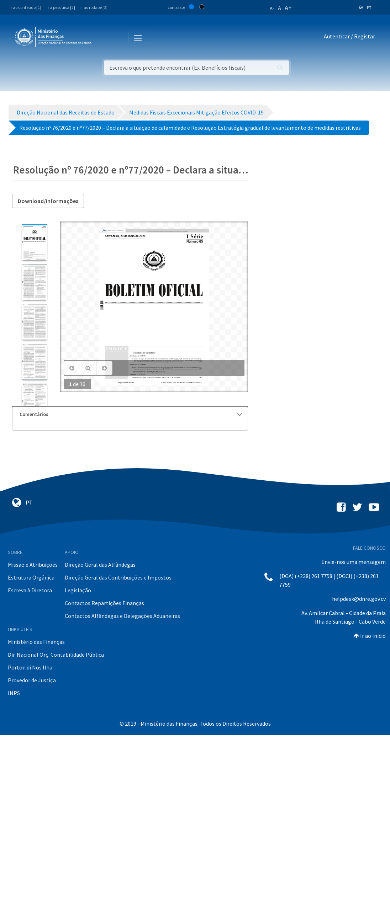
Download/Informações (48, 200)
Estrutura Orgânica (31, 577)
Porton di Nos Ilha (30, 667)
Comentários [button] (131, 414)
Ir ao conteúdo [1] (25, 7)
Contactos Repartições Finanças (104, 603)
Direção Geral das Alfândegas (100, 564)
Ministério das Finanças (36, 641)
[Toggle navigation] (102, 37)
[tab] (130, 414)
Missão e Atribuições (33, 564)
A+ (288, 8)
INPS (14, 692)
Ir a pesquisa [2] (61, 7)
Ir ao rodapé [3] (93, 7)
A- (272, 8)
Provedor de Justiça (32, 680)
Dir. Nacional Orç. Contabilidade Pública (56, 654)
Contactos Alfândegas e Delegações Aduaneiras (122, 615)
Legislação (78, 590)
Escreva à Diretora (30, 590)
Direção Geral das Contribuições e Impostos (118, 577)
